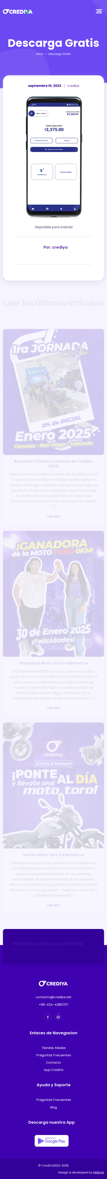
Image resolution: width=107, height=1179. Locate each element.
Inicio (39, 54)
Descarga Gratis (60, 54)
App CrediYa (53, 1070)
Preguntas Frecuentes (53, 1055)
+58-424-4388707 (53, 1004)
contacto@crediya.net (53, 997)
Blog (53, 1107)
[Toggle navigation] (99, 11)
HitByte (98, 1172)
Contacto (53, 1062)
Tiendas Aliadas (54, 1048)
